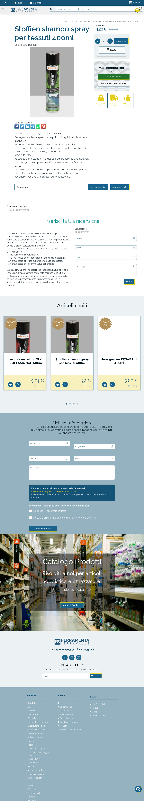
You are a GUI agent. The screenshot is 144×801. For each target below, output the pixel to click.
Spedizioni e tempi (68, 714)
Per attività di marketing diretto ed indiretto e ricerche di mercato (63, 517)
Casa (30, 781)
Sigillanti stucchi (35, 778)
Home (63, 703)
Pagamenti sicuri (67, 710)
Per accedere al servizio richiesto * (48, 510)
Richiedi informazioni (114, 84)
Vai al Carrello (111, 50)
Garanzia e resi (66, 718)
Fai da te (95, 708)
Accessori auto (35, 770)
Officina (31, 710)
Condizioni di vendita (69, 722)
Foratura (32, 741)
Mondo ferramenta (100, 715)
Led (30, 707)
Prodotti (32, 695)
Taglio (30, 745)
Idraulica (32, 797)
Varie (30, 785)
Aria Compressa (35, 737)
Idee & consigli (98, 704)
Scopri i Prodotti (72, 605)
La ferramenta (66, 707)
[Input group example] (99, 9)
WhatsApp (114, 77)
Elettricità (32, 718)
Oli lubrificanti (34, 762)
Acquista (121, 41)
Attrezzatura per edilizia (39, 729)
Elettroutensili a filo (36, 726)
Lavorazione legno (36, 748)
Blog (18, 3)
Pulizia (31, 766)
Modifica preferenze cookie (72, 729)
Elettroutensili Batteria (38, 722)
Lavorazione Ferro (36, 733)
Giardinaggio (33, 714)
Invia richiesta (43, 529)
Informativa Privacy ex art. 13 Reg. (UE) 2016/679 (53, 491)
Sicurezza (32, 789)
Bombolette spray (36, 774)
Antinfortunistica (35, 759)
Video (94, 712)
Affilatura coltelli (35, 793)
